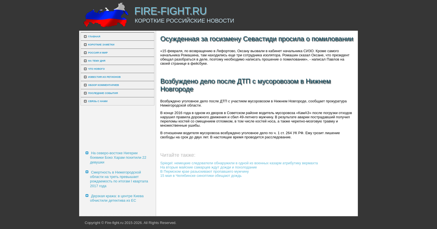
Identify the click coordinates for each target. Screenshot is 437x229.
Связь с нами (98, 101)
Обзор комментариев (103, 85)
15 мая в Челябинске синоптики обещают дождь (201, 175)
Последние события (103, 93)
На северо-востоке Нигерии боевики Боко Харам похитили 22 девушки (118, 157)
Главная (94, 36)
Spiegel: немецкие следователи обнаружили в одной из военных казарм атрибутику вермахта (239, 163)
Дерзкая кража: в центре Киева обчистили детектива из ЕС (117, 198)
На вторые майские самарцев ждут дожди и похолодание (208, 167)
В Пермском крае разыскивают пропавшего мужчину (204, 171)
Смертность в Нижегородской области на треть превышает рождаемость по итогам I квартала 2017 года (119, 179)
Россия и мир (98, 52)
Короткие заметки (101, 44)
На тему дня (96, 60)
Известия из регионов (104, 77)
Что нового (96, 69)
